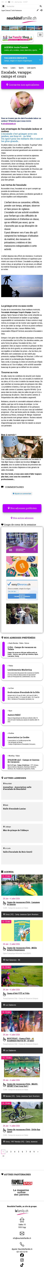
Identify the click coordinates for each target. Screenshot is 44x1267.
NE (9, 2)
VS (12, 2)
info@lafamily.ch (9, 124)
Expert (3, 10)
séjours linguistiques (24, 61)
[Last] (3, 1156)
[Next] (38, 1152)
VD (3, 2)
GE (6, 2)
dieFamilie (18, 2)
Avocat (8, 10)
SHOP (25, 2)
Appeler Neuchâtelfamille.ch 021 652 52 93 (22, 1248)
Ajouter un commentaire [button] (22, 494)
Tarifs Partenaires (17, 10)
